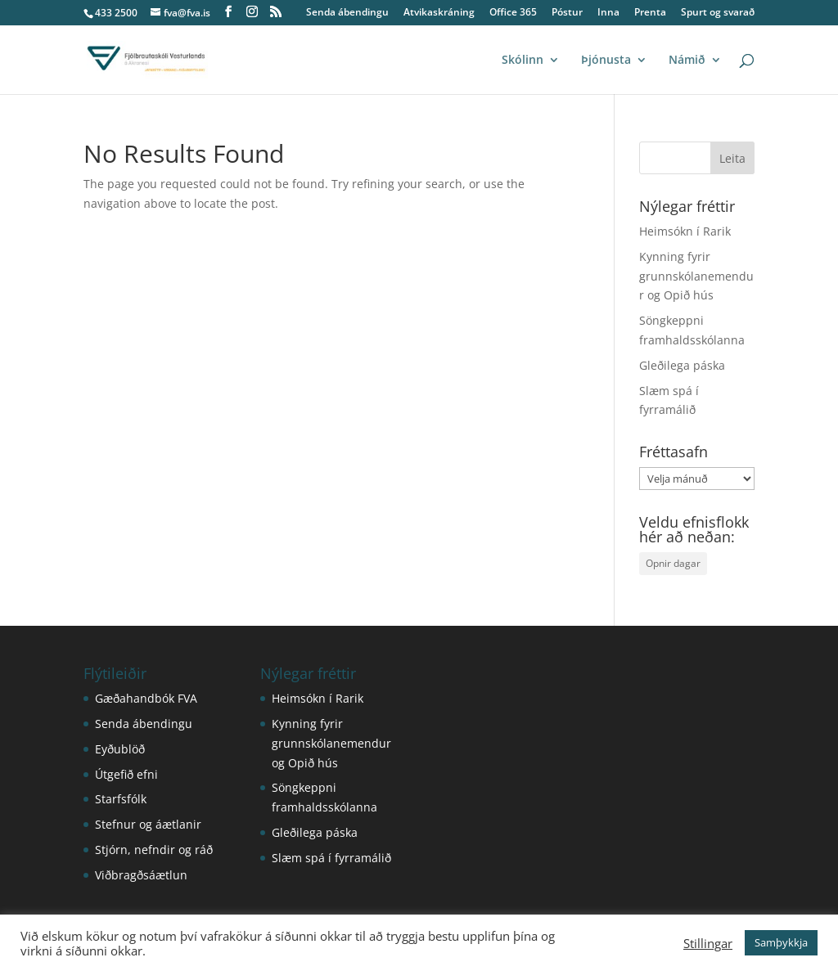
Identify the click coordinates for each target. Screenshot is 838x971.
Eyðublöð (120, 749)
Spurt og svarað (718, 13)
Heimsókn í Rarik (685, 231)
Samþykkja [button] (781, 942)
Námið (687, 60)
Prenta (650, 13)
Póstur (567, 13)
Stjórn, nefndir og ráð (154, 849)
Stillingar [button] (707, 943)
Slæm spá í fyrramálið (331, 857)
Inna (608, 13)
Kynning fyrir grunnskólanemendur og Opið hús (696, 276)
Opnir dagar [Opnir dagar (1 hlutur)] (673, 563)
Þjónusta (606, 60)
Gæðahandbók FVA (146, 698)
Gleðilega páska (682, 365)
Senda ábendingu (347, 13)
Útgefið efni (126, 774)
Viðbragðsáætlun (141, 875)
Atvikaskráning (439, 13)
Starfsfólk (120, 799)
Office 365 (513, 13)
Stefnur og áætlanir (148, 824)
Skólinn (522, 60)
